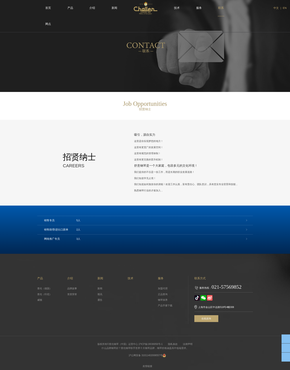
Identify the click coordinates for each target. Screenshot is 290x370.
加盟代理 (163, 288)
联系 (221, 7)
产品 (70, 7)
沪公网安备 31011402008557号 (147, 355)
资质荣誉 (72, 294)
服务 (199, 7)
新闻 (114, 7)
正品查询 (163, 294)
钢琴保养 (163, 300)
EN (285, 7)
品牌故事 (72, 288)
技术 (177, 7)
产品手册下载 (165, 305)
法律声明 (188, 344)
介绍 (92, 7)
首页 (48, 7)
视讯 (99, 294)
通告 (99, 300)
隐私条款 (173, 344)
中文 (276, 7)
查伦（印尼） (44, 294)
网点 (48, 23)
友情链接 (147, 366)
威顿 (39, 300)
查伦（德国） (44, 288)
